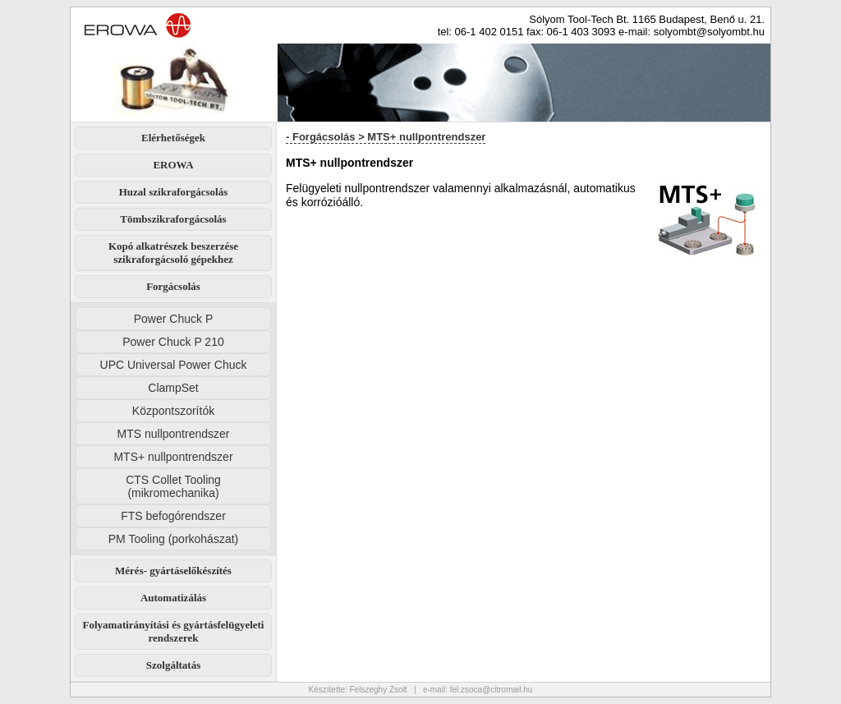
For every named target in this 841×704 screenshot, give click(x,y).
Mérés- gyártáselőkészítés (173, 570)
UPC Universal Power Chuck (173, 364)
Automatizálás (173, 597)
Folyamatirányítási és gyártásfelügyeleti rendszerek (173, 631)
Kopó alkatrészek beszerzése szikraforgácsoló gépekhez (173, 252)
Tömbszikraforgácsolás (173, 219)
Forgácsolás (173, 286)
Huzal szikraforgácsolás (173, 192)
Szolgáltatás (173, 665)
